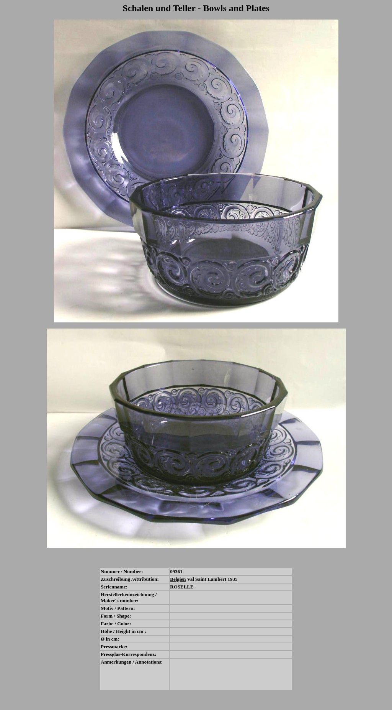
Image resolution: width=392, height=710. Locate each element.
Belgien (178, 579)
